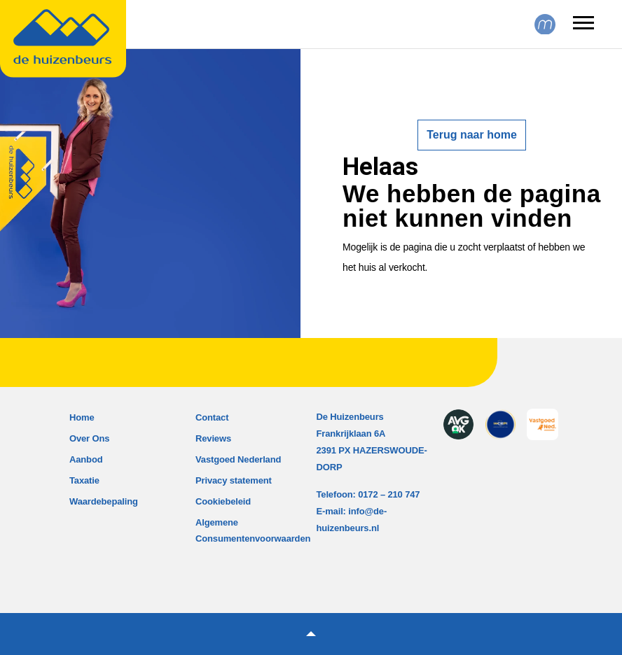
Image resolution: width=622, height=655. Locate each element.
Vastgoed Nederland (238, 459)
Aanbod (85, 459)
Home (82, 417)
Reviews (213, 438)
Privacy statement (233, 480)
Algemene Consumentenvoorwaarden (252, 530)
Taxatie (84, 480)
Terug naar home (471, 135)
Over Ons (89, 438)
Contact (211, 417)
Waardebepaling (103, 501)
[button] (311, 634)
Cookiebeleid (223, 501)
